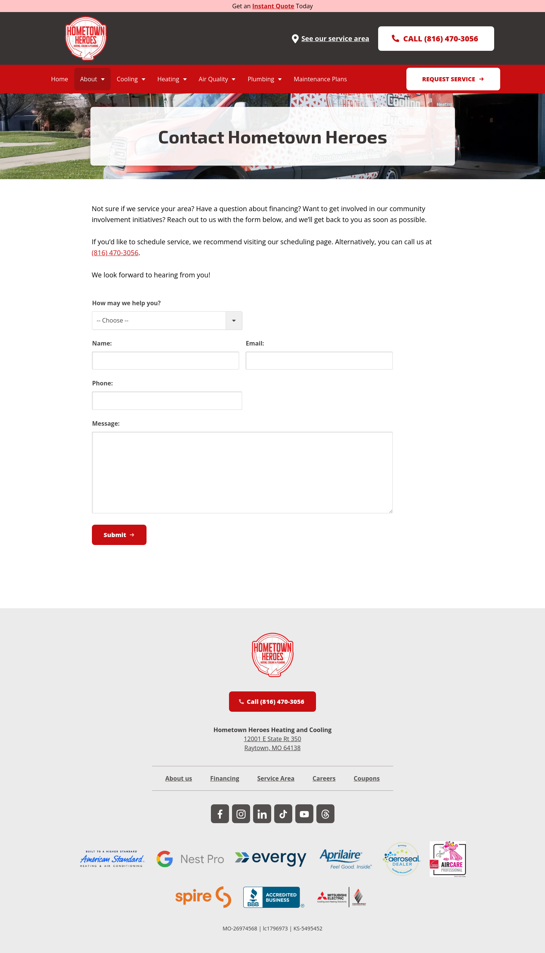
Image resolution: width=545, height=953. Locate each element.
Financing (224, 783)
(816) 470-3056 (115, 252)
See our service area (330, 38)
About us (178, 783)
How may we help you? (126, 303)
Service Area (276, 783)
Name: (102, 343)
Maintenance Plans (320, 79)
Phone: (102, 383)
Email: (255, 343)
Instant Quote (273, 6)
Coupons (367, 783)
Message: (106, 423)
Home (59, 79)
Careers (324, 783)
